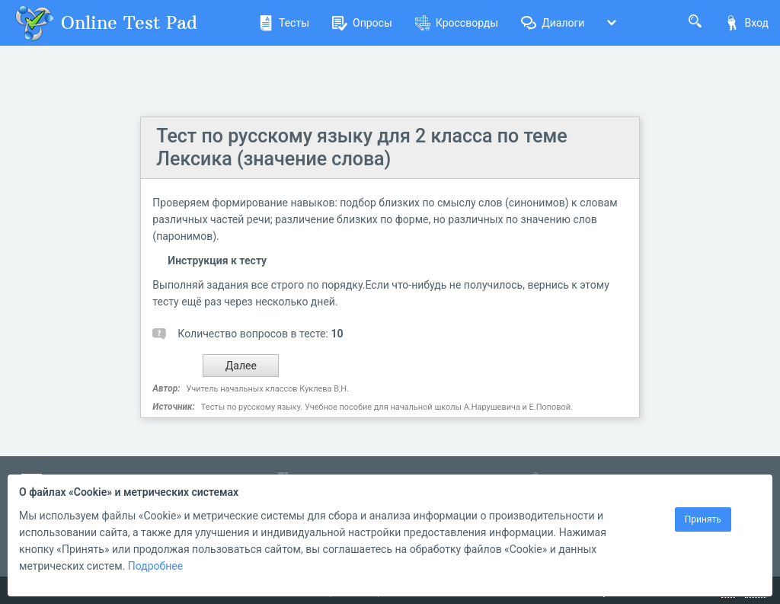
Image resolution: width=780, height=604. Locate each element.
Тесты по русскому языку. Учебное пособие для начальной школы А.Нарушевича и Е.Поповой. (387, 407)
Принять (703, 519)
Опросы (362, 22)
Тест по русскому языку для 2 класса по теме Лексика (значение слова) (361, 147)
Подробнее (155, 566)
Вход (746, 22)
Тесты (283, 22)
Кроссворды (456, 22)
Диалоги (552, 22)
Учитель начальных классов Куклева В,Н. (268, 389)
